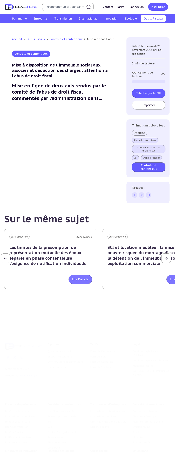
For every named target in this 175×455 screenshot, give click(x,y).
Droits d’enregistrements (62, 408)
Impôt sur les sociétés (61, 387)
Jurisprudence (19, 236)
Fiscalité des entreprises (64, 381)
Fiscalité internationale (148, 381)
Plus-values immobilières (20, 393)
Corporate (54, 424)
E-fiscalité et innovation (21, 430)
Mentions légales (143, 348)
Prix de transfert (143, 419)
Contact (108, 7)
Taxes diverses (56, 413)
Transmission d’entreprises (108, 381)
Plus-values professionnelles (107, 387)
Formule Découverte (102, 334)
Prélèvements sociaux (18, 413)
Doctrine (139, 133)
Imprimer (149, 105)
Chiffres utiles (50, 28)
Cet (50, 403)
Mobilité (138, 413)
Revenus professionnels (62, 393)
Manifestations (142, 448)
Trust (136, 408)
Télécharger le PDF (148, 93)
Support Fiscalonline (60, 339)
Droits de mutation (16, 403)
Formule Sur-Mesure (102, 349)
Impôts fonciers (14, 408)
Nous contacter (57, 349)
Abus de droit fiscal (145, 140)
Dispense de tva (99, 403)
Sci (135, 157)
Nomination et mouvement (149, 437)
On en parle (140, 430)
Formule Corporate (101, 344)
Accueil (17, 39)
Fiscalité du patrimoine (20, 381)
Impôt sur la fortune (17, 398)
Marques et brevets (16, 451)
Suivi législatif (91, 28)
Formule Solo (98, 339)
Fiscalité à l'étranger (145, 393)
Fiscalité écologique (61, 430)
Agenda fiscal (71, 28)
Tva (50, 398)
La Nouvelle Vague (27, 358)
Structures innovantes (18, 446)
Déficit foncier (151, 157)
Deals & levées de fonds (147, 442)
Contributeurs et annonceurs (65, 344)
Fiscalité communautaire (148, 398)
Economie (139, 453)
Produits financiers (16, 419)
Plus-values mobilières (104, 393)
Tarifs (120, 7)
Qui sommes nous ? (59, 334)
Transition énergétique (61, 451)
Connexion (137, 7)
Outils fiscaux (36, 39)
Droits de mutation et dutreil (108, 398)
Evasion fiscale (141, 403)
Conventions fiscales (145, 387)
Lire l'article (80, 279)
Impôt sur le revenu (17, 387)
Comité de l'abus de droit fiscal (148, 149)
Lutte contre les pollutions (64, 437)
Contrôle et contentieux (118, 28)
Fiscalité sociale (57, 419)
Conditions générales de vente (151, 343)
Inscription (158, 7)
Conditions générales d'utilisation (145, 336)
